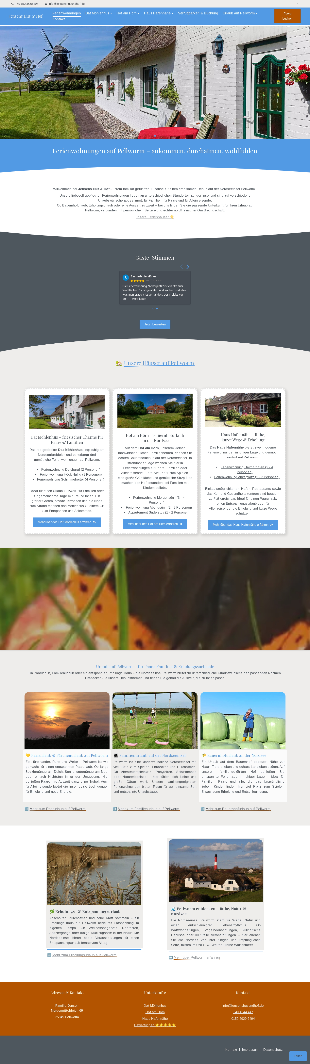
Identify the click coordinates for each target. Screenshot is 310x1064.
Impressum (250, 1050)
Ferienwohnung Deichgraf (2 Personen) (70, 469)
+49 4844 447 (243, 1012)
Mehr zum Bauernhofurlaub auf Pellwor (236, 809)
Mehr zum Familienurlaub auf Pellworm (148, 809)
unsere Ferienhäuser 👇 (155, 217)
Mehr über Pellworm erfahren (197, 957)
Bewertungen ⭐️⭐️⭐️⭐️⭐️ (155, 1025)
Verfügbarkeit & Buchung (199, 14)
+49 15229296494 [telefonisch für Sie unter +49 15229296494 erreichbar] (26, 3)
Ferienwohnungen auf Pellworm (75, 460)
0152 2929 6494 (243, 1019)
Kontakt (99, 20)
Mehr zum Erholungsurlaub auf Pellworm (84, 955)
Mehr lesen (139, 298)
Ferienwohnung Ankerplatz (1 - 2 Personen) (247, 477)
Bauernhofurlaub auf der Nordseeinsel (158, 458)
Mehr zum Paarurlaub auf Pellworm (57, 809)
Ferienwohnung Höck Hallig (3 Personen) (71, 474)
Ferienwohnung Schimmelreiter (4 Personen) (70, 479)
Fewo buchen (286, 17)
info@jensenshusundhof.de (243, 1005)
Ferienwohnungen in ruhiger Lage (233, 452)
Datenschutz (273, 1050)
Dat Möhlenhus (155, 1005)
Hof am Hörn (155, 1012)
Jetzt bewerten (155, 324)
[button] (151, 135)
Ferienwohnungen (68, 14)
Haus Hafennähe (155, 1019)
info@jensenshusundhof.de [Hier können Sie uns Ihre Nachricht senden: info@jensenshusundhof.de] (67, 3)
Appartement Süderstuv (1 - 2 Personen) (159, 512)
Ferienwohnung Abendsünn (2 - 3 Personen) (159, 507)
